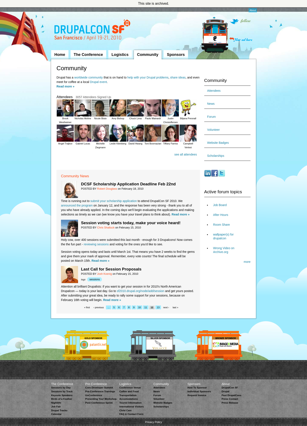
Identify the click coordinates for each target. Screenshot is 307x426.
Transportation (128, 395)
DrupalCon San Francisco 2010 (92, 30)
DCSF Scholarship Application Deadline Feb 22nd (128, 184)
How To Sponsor (197, 387)
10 (139, 307)
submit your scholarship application (113, 201)
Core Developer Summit (99, 387)
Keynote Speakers (61, 395)
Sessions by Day (61, 387)
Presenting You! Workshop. (101, 399)
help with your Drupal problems (147, 77)
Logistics (120, 54)
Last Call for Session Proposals (111, 269)
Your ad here (240, 39)
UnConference (93, 395)
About (253, 10)
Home (59, 54)
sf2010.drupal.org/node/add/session (140, 291)
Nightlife (56, 402)
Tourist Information (130, 402)
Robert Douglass (107, 188)
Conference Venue (130, 387)
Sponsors (176, 54)
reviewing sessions (96, 244)
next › (166, 307)
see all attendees (185, 154)
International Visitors (131, 406)
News (211, 103)
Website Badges (218, 142)
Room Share (221, 224)
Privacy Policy (153, 422)
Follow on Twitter (240, 21)
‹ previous (98, 307)
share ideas (177, 77)
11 (145, 307)
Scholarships (215, 155)
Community (147, 54)
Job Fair (56, 406)
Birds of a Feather (61, 399)
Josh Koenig (104, 273)
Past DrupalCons (231, 395)
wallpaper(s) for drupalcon (223, 236)
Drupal (225, 391)
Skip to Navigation (59, 9)
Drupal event (98, 82)
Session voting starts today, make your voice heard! (131, 223)
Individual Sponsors (199, 391)
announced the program (77, 205)
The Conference (88, 54)
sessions (94, 279)
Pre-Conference (96, 384)
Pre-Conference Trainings (100, 391)
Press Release (230, 402)
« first (87, 307)
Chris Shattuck (105, 227)
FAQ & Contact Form (131, 414)
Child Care (125, 410)
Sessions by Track (62, 391)
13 (158, 307)
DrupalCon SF (230, 387)
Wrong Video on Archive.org (224, 250)
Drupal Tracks (59, 410)
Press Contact (230, 399)
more (247, 261)
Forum (211, 116)
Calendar (56, 414)
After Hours (220, 215)
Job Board (220, 205)
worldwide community (88, 77)
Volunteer (213, 129)
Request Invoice (196, 395)
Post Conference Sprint (99, 402)
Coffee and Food (129, 391)
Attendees (214, 90)
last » (175, 307)
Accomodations (128, 399)
